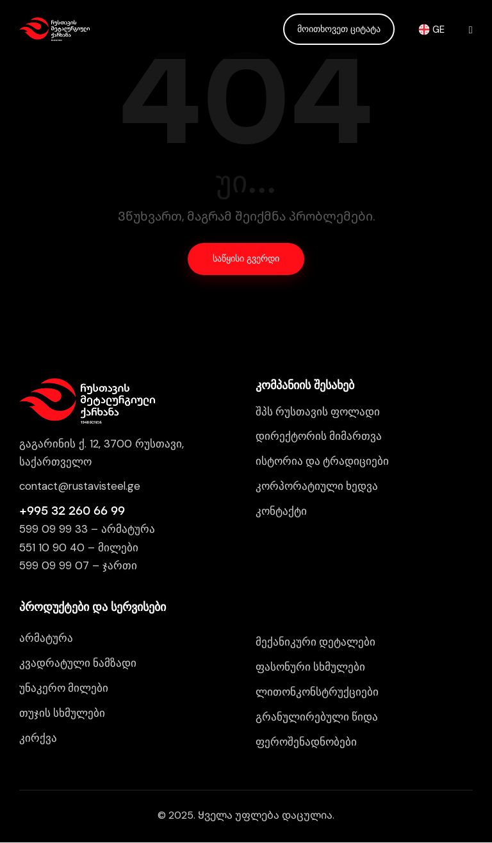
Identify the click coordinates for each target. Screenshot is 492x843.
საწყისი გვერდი (246, 259)
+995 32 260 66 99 (72, 511)
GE (431, 28)
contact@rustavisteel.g (78, 487)
